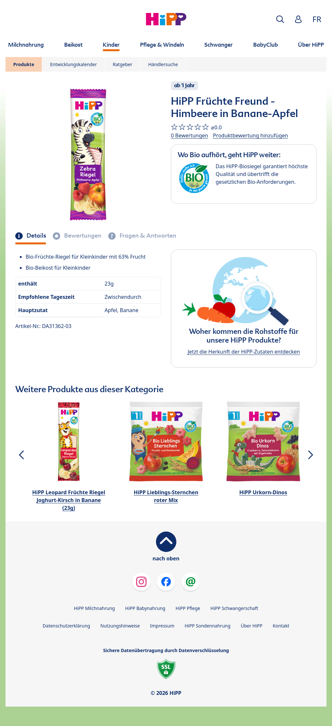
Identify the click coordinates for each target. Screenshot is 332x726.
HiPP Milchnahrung (94, 608)
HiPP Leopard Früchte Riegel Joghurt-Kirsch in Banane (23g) (68, 500)
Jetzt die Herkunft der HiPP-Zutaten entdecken (244, 351)
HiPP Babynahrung (145, 608)
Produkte (23, 64)
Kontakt (281, 626)
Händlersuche (163, 64)
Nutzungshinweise (120, 626)
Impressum (162, 626)
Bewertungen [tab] (82, 235)
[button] (280, 19)
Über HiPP (251, 626)
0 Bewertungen (189, 135)
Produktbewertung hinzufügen (250, 135)
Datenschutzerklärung (66, 626)
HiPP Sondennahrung (207, 626)
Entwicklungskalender (73, 64)
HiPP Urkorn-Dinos (263, 492)
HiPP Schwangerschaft (234, 608)
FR (317, 19)
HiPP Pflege (188, 608)
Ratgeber (122, 64)
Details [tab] (35, 235)
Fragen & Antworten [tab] (147, 235)
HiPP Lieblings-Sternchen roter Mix (166, 496)
